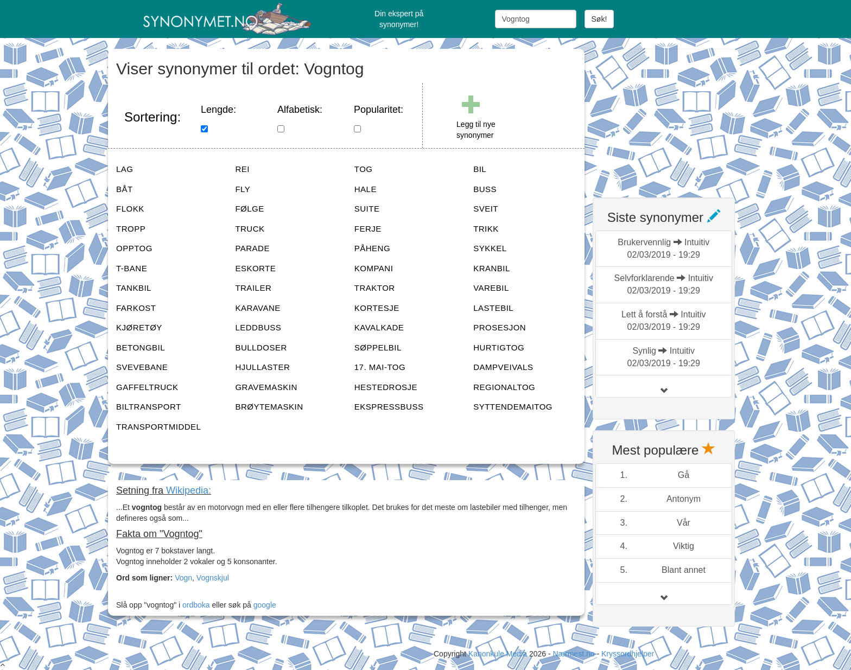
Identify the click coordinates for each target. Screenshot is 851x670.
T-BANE (131, 268)
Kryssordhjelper (627, 653)
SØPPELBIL (378, 347)
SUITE (367, 208)
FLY (242, 189)
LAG (125, 169)
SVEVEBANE (142, 367)
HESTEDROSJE (385, 387)
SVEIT (485, 208)
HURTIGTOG (498, 347)
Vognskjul (212, 577)
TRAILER (253, 287)
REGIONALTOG (504, 387)
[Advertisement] (674, 116)
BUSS (485, 189)
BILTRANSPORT (148, 406)
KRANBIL (491, 268)
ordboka (194, 605)
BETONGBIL (140, 347)
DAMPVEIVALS (503, 367)
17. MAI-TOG (379, 367)
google (264, 605)
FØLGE (249, 208)
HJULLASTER (262, 367)
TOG (363, 169)
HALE (365, 189)
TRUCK (249, 228)
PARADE (252, 248)
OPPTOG (134, 248)
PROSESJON (499, 327)
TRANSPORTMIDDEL (158, 426)
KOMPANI (373, 268)
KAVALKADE (379, 327)
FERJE (368, 228)
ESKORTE (255, 268)
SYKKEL (489, 248)
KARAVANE (257, 307)
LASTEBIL (493, 307)
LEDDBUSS (258, 327)
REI (242, 169)
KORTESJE (376, 307)
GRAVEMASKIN (266, 387)
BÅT (124, 189)
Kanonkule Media (498, 653)
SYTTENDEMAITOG (512, 406)
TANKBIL (133, 287)
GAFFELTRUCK (147, 387)
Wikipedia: (188, 490)
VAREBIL (491, 287)
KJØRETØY (139, 327)
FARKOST (136, 307)
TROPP (130, 228)
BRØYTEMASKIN (269, 406)
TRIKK (486, 228)
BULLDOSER (261, 347)
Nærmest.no (573, 653)
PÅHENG (372, 248)
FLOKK (130, 208)
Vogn (183, 577)
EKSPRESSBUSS (389, 406)
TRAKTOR (374, 287)
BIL (479, 169)
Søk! (599, 19)
